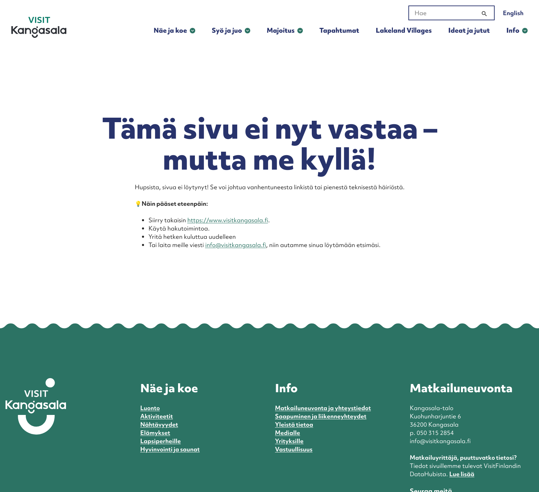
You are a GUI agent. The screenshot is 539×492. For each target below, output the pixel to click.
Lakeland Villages (404, 30)
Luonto (150, 408)
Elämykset (155, 433)
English (513, 13)
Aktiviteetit (156, 416)
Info (512, 30)
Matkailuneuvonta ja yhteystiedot (323, 408)
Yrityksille (289, 441)
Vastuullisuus (293, 449)
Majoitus (281, 30)
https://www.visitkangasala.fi (227, 220)
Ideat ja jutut (469, 30)
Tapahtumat (339, 30)
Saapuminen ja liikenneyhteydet (320, 416)
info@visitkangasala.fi (235, 245)
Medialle (287, 433)
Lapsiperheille (160, 441)
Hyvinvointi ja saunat (170, 449)
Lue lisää (461, 474)
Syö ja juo (227, 30)
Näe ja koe (170, 30)
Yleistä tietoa (294, 424)
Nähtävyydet (159, 424)
